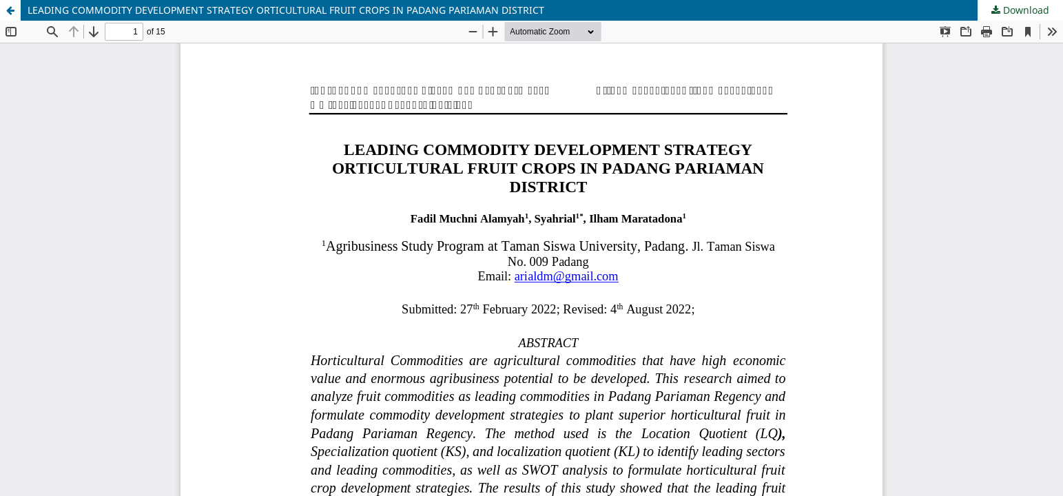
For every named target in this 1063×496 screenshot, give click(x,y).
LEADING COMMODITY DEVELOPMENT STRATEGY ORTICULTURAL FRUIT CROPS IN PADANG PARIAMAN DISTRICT (286, 10)
